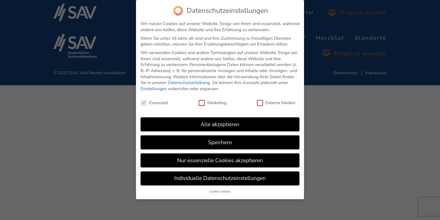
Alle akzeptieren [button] (219, 124)
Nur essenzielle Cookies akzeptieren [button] (220, 160)
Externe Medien (276, 103)
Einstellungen (154, 89)
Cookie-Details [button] (219, 191)
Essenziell (154, 103)
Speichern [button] (220, 142)
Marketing (212, 103)
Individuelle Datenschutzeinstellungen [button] (220, 178)
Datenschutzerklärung (189, 83)
